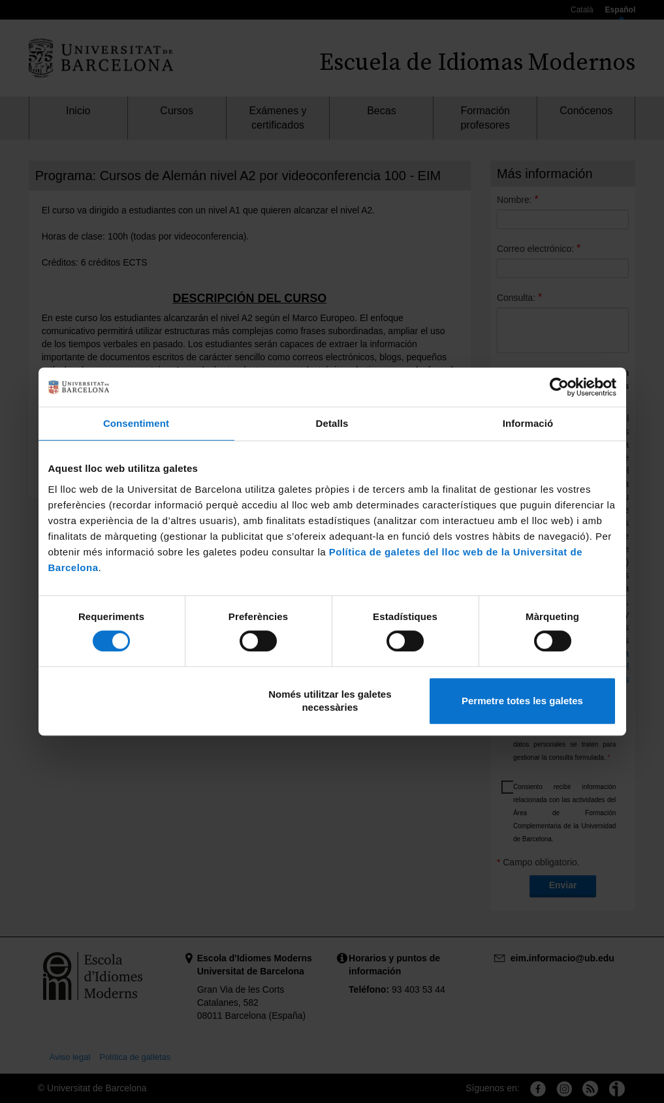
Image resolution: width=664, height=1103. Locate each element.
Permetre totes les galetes (522, 700)
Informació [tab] (528, 423)
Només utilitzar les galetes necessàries (329, 701)
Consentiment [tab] (136, 423)
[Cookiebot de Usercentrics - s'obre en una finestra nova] (559, 387)
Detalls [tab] (332, 423)
